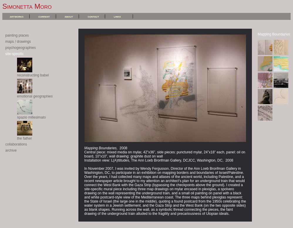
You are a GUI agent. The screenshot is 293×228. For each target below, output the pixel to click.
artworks (16, 16)
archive (11, 150)
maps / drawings (18, 42)
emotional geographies (35, 94)
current (44, 16)
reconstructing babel (33, 73)
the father (24, 136)
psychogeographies (20, 48)
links (117, 16)
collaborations (16, 144)
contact (93, 16)
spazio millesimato (31, 115)
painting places (17, 35)
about (69, 16)
